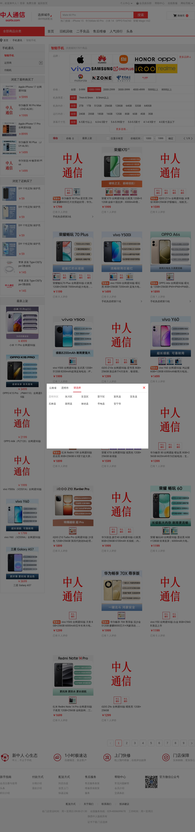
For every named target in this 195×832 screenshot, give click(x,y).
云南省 (52, 388)
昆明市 (65, 388)
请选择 (77, 387)
